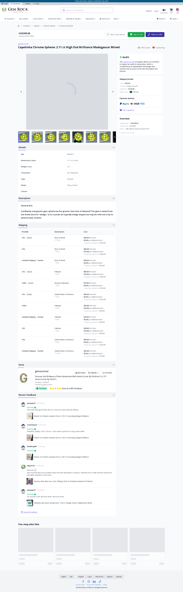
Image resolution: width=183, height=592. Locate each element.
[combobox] (87, 10)
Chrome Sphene (49, 26)
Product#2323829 (66, 26)
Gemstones (15, 4)
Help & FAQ (99, 577)
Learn (174, 19)
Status (105, 585)
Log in (156, 11)
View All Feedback (29, 512)
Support (109, 577)
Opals (4, 4)
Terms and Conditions (94, 585)
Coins (36, 4)
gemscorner (23, 44)
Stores (161, 19)
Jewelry (26, 4)
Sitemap (119, 577)
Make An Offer (155, 34)
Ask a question (127, 110)
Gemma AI (105, 19)
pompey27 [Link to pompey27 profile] (31, 403)
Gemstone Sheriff (129, 62)
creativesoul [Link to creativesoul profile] (32, 425)
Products (26, 26)
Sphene (36, 26)
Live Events (107, 373)
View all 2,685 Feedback (66, 388)
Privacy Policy (80, 585)
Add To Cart (136, 34)
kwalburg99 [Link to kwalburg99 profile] (31, 446)
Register (149, 11)
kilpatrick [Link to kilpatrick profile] (31, 466)
